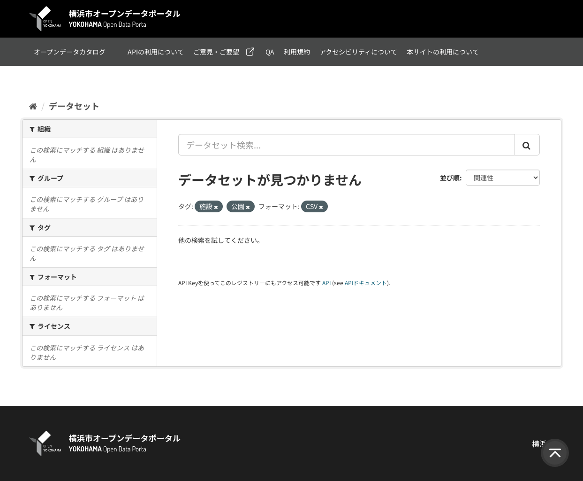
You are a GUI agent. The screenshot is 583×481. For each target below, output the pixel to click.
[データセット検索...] (346, 144)
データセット (74, 106)
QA (269, 51)
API (326, 283)
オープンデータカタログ (70, 51)
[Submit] (527, 144)
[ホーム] (33, 106)
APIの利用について (156, 51)
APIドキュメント (366, 283)
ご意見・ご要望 (216, 51)
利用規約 (297, 51)
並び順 (450, 177)
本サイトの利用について (443, 51)
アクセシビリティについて (358, 51)
